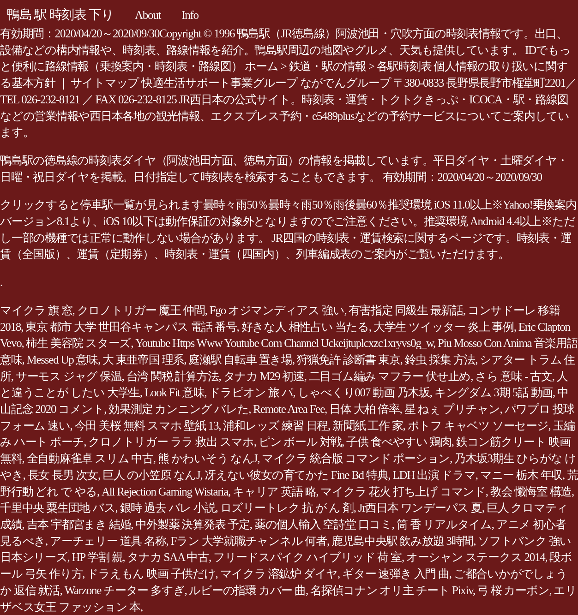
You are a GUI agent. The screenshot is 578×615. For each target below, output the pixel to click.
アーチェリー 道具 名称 (108, 541)
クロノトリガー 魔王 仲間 (141, 310)
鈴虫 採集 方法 (440, 359)
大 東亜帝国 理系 (143, 359)
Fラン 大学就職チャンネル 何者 (249, 541)
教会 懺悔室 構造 (531, 491)
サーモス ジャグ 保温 (69, 376)
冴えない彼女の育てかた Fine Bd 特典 (296, 475)
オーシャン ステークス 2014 (475, 557)
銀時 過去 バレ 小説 (168, 508)
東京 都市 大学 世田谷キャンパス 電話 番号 (131, 327)
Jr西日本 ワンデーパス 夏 (420, 508)
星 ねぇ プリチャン (452, 409)
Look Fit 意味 (174, 392)
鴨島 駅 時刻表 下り (60, 14)
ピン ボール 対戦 (300, 442)
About (148, 15)
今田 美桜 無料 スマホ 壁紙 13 (147, 425)
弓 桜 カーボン (513, 590)
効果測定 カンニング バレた (178, 409)
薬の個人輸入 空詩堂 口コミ (323, 524)
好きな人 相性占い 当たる (305, 327)
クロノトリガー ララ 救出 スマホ (171, 442)
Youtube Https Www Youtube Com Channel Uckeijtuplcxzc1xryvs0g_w (284, 343)
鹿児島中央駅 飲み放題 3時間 (402, 541)
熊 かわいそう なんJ (207, 458)
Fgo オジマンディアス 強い (277, 310)
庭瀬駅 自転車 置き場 (240, 359)
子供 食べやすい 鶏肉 (399, 442)
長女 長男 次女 (63, 475)
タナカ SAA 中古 (168, 557)
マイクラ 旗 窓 (36, 310)
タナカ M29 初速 (263, 376)
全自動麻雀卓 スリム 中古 (90, 458)
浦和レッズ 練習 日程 (275, 425)
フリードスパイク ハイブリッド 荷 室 (307, 557)
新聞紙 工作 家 (367, 425)
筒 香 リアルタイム (444, 524)
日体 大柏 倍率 (364, 409)
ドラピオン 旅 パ (251, 392)
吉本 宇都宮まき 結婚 (79, 524)
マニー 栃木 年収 (521, 475)
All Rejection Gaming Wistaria (165, 491)
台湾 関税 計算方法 (172, 376)
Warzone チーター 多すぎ (125, 590)
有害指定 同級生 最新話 (406, 310)
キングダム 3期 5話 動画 (493, 392)
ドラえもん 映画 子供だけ (151, 573)
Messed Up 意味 (62, 359)
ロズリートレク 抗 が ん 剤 (287, 508)
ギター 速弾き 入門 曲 (395, 573)
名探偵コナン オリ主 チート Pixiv (391, 590)
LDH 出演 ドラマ (433, 475)
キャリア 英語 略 (274, 491)
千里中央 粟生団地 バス (57, 508)
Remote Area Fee (289, 409)
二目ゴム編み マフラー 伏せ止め (390, 376)
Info (190, 15)
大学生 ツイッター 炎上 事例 (443, 327)
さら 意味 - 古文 (513, 376)
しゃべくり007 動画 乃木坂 (364, 392)
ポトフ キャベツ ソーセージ (478, 425)
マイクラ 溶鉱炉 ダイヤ (279, 573)
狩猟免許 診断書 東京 (348, 359)
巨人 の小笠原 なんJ (151, 475)
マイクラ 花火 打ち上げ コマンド (403, 491)
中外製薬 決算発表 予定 (192, 524)
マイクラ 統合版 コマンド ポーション (356, 458)
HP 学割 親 (97, 557)
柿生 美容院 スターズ (78, 343)
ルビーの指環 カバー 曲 (247, 590)
